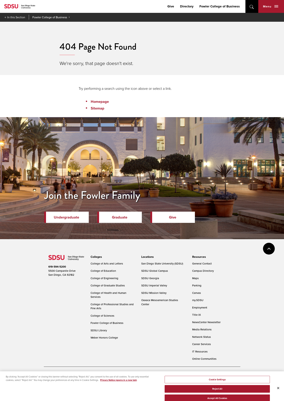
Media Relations (202, 329)
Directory (186, 6)
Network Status (201, 337)
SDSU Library (99, 330)
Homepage (100, 101)
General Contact (202, 263)
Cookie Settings (132, 376)
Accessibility (52, 376)
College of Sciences (102, 316)
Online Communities (204, 359)
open (251, 6)
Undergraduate (66, 217)
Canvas (196, 293)
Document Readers (75, 376)
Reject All (217, 394)
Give (170, 6)
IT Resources (200, 351)
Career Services (201, 344)
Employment (199, 307)
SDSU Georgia (150, 278)
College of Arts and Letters (107, 263)
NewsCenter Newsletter (206, 322)
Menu (270, 6)
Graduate (119, 217)
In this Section (16, 17)
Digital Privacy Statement (105, 376)
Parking (196, 285)
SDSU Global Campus (154, 271)
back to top (269, 249)
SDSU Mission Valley (153, 293)
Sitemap (97, 108)
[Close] (278, 394)
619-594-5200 (57, 267)
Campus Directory (203, 271)
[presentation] (95, 257)
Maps (195, 278)
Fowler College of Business (219, 6)
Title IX (196, 315)
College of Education (103, 271)
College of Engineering (104, 278)
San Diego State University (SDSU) (162, 263)
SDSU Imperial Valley (154, 285)
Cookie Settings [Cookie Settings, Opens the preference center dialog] (217, 385)
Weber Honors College (104, 337)
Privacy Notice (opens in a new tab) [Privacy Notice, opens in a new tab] (118, 386)
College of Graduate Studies (108, 285)
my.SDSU (197, 300)
